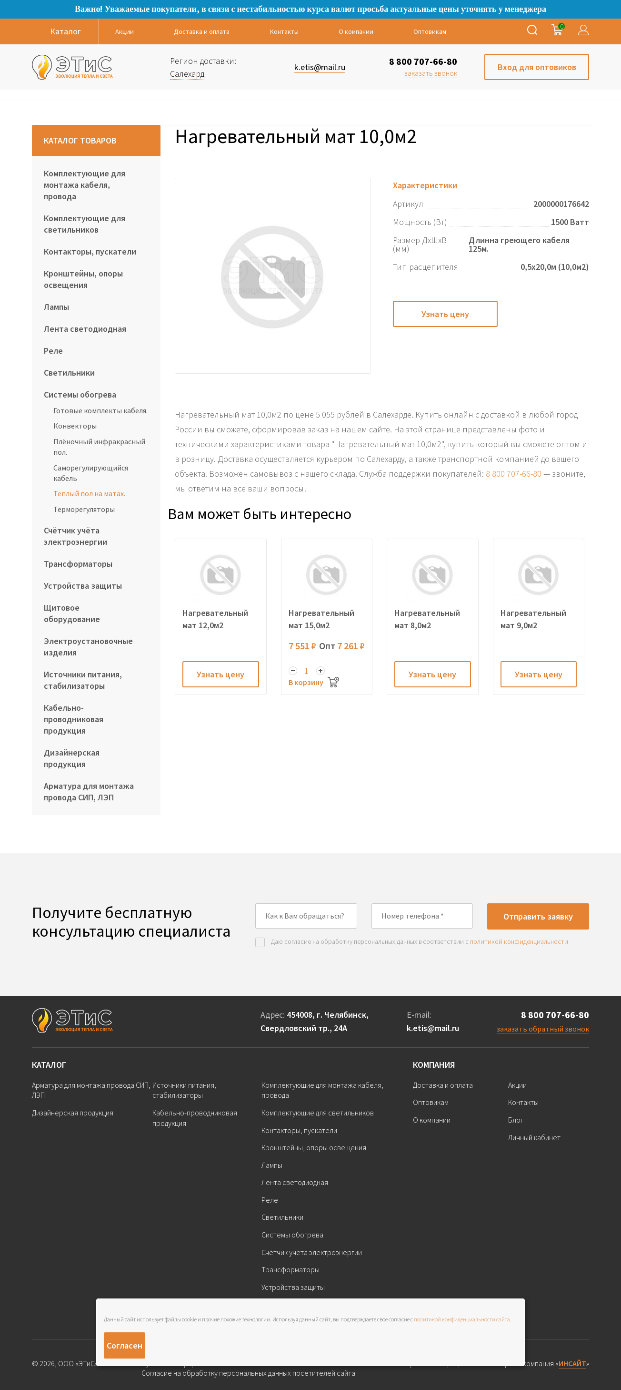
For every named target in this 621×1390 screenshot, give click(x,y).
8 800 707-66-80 (423, 61)
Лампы (56, 306)
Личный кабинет (534, 1137)
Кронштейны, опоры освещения (83, 279)
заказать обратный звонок (543, 1028)
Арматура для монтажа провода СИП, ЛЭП (89, 791)
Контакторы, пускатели (90, 251)
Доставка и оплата (202, 31)
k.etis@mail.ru (433, 1027)
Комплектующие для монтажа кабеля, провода (84, 185)
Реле (53, 350)
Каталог (49, 1064)
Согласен (124, 1345)
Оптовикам (429, 31)
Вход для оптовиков (537, 66)
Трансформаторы (78, 563)
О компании (356, 31)
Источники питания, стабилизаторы (83, 680)
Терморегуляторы (84, 509)
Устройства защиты (83, 585)
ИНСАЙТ (572, 1363)
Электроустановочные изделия (88, 646)
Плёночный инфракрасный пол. (99, 447)
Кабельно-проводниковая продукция (73, 719)
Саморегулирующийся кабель (90, 473)
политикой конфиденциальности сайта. (462, 1319)
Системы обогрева (80, 394)
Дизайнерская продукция (72, 758)
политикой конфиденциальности (519, 941)
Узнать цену (445, 313)
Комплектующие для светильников (84, 224)
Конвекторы (75, 425)
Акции (124, 31)
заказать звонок (430, 73)
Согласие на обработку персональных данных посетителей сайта (248, 1373)
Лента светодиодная (85, 328)
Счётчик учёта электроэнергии (75, 536)
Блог (515, 1119)
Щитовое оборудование (72, 613)
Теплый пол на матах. (89, 493)
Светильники (69, 372)
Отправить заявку (538, 916)
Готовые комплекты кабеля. (100, 410)
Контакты (284, 31)
